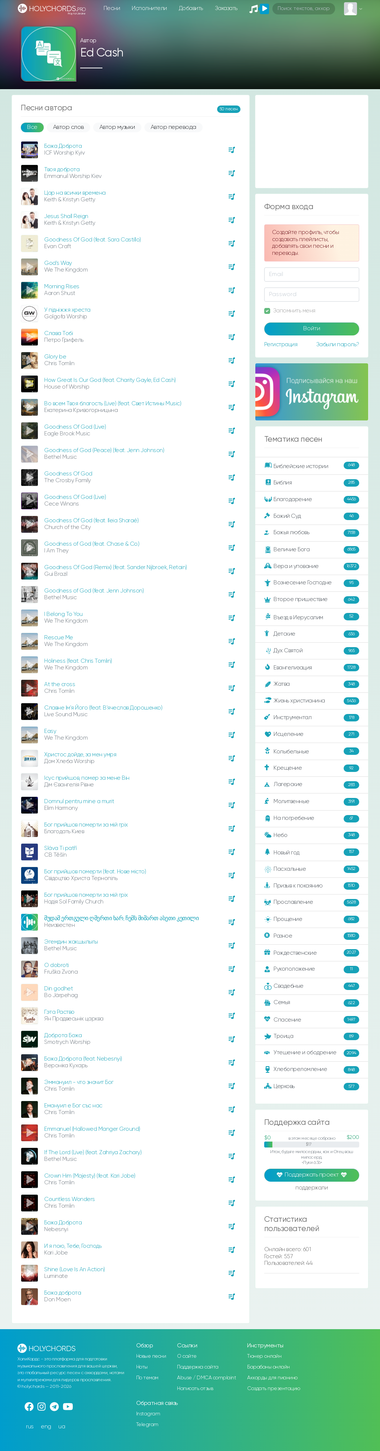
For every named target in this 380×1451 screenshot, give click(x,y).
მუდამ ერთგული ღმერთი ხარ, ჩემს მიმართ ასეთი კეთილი (121, 918)
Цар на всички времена (75, 193)
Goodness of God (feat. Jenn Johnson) (94, 591)
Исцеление (311, 734)
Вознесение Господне (311, 583)
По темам (147, 1377)
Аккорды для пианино (272, 1377)
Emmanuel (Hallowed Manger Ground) (92, 1129)
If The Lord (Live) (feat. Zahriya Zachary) (92, 1152)
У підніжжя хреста (67, 310)
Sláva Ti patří (60, 848)
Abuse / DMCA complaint (206, 1377)
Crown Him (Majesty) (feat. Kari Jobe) (89, 1176)
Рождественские (311, 953)
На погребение (311, 818)
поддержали (311, 1188)
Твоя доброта (61, 169)
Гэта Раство (59, 1012)
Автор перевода (173, 127)
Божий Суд (311, 516)
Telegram (147, 1424)
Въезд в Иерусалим (311, 617)
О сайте (187, 1356)
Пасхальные (311, 869)
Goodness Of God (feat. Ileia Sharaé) (91, 520)
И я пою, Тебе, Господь (72, 1246)
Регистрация (281, 344)
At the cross (59, 684)
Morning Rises (61, 286)
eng (46, 1426)
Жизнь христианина (311, 701)
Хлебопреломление (311, 1070)
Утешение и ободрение (311, 1053)
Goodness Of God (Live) (75, 427)
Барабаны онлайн (268, 1367)
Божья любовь (311, 533)
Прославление (311, 902)
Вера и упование (311, 566)
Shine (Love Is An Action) (74, 1269)
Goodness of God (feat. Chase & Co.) (92, 544)
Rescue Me (58, 637)
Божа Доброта (63, 146)
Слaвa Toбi (58, 333)
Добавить (191, 8)
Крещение (311, 768)
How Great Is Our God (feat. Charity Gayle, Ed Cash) (110, 380)
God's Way (58, 263)
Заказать (226, 8)
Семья (311, 1003)
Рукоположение (311, 969)
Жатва (311, 684)
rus (30, 1426)
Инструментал (311, 717)
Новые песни (151, 1356)
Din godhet (58, 988)
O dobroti (56, 965)
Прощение (311, 919)
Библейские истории (311, 466)
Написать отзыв (195, 1388)
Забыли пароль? (337, 344)
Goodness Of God (68, 474)
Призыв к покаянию (311, 886)
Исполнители (149, 8)
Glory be (55, 357)
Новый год (311, 852)
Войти (311, 329)
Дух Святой (311, 651)
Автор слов (68, 127)
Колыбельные (311, 751)
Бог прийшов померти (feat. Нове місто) (95, 871)
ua (61, 1426)
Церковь (311, 1086)
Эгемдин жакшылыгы (71, 942)
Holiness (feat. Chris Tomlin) (78, 661)
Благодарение (311, 499)
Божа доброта (62, 1293)
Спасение (311, 1019)
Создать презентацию (273, 1388)
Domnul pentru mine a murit (79, 801)
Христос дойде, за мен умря (80, 754)
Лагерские (311, 785)
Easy (50, 731)
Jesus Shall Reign (66, 216)
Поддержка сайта (198, 1367)
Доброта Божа (63, 1035)
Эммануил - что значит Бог (79, 1082)
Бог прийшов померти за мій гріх (86, 825)
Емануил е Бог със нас (73, 1105)
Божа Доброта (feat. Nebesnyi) (83, 1059)
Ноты (142, 1367)
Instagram (148, 1413)
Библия (311, 483)
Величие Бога (311, 550)
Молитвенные (311, 801)
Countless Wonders (69, 1199)
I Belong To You (63, 614)
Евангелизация (311, 667)
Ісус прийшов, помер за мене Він (87, 778)
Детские (311, 634)
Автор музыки (117, 127)
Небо (311, 835)
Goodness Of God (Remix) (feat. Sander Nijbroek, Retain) (115, 567)
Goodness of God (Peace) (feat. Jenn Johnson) (104, 450)
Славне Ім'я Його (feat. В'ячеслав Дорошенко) (103, 708)
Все (32, 127)
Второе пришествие (311, 600)
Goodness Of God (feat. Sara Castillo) (92, 240)
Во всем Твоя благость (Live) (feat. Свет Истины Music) (112, 403)
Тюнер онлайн (264, 1356)
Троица (311, 1036)
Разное (311, 936)
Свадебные (311, 986)
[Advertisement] (311, 141)
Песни (112, 8)
